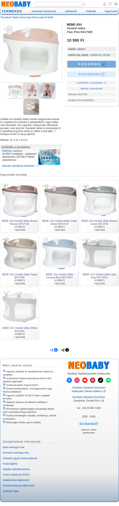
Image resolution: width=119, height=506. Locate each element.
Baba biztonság (21, 17)
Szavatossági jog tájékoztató (18, 485)
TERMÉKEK (12, 11)
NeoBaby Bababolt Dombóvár (88, 397)
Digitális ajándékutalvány (16, 469)
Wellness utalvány (12, 151)
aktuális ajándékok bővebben (19, 166)
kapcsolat (111, 11)
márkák (91, 11)
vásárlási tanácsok (43, 11)
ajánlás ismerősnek (91, 88)
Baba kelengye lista (13, 447)
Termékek (5, 17)
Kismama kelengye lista (16, 452)
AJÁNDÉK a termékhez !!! (91, 83)
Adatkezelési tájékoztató (16, 480)
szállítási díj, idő (98, 55)
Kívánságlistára (91, 74)
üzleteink (71, 11)
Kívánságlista (10, 463)
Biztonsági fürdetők (42, 17)
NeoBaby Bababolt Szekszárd (88, 387)
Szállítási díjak (11, 491)
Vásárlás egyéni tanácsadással (20, 458)
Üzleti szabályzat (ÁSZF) (16, 474)
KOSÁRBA (91, 64)
